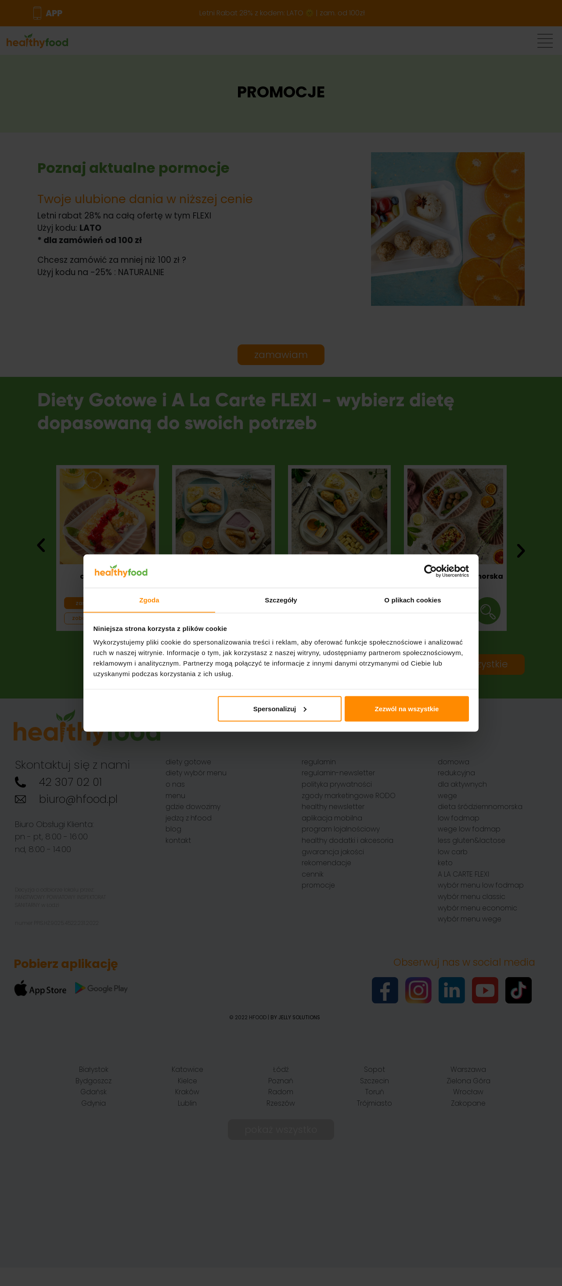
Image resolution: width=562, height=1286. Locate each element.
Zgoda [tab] (149, 599)
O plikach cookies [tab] (412, 599)
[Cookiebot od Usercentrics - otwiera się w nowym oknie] (430, 570)
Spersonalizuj (280, 709)
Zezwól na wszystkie (407, 709)
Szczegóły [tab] (281, 599)
